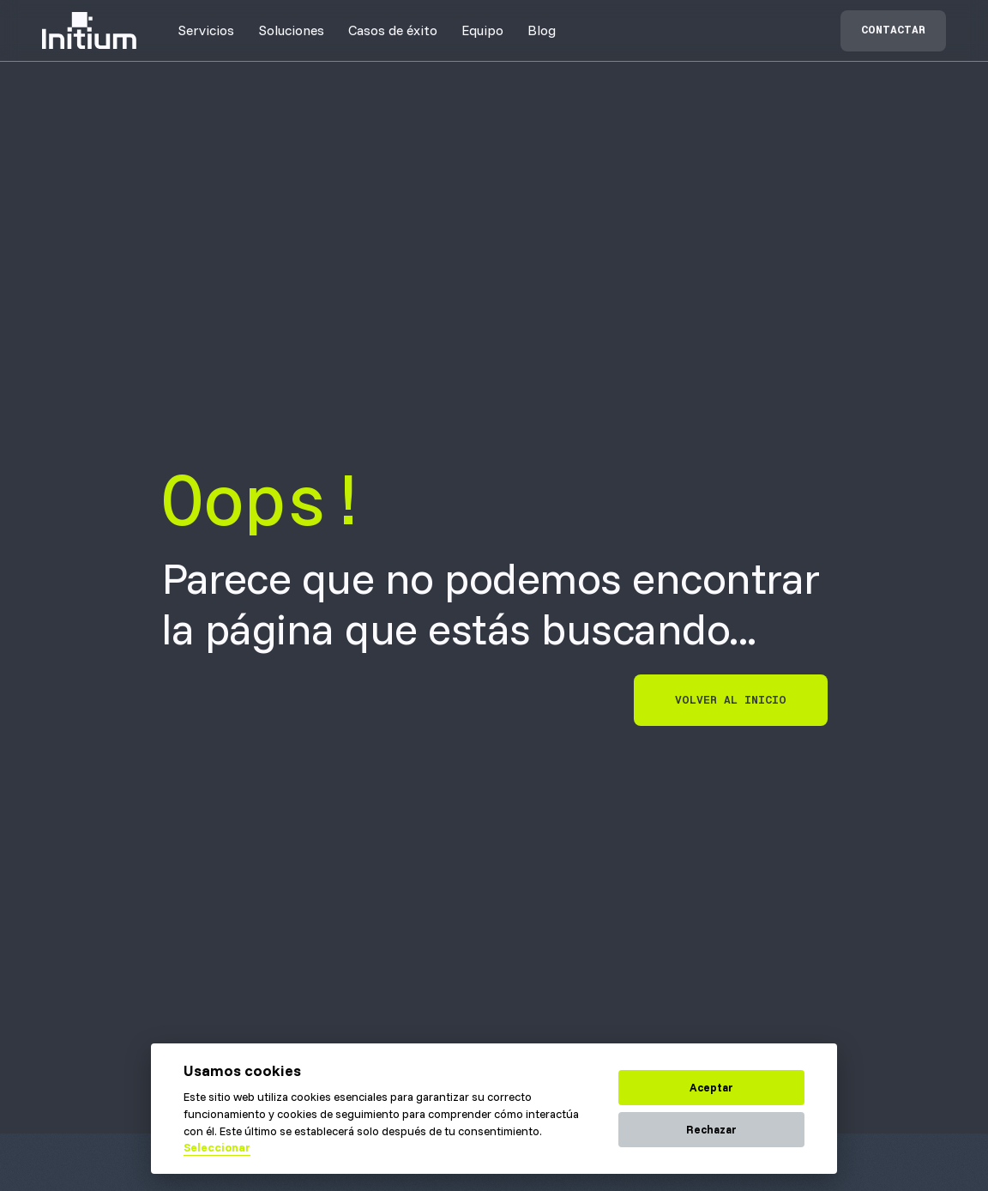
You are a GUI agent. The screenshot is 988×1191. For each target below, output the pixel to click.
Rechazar (711, 1129)
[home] (89, 30)
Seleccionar (217, 1147)
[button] (206, 30)
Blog (541, 30)
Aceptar (711, 1087)
